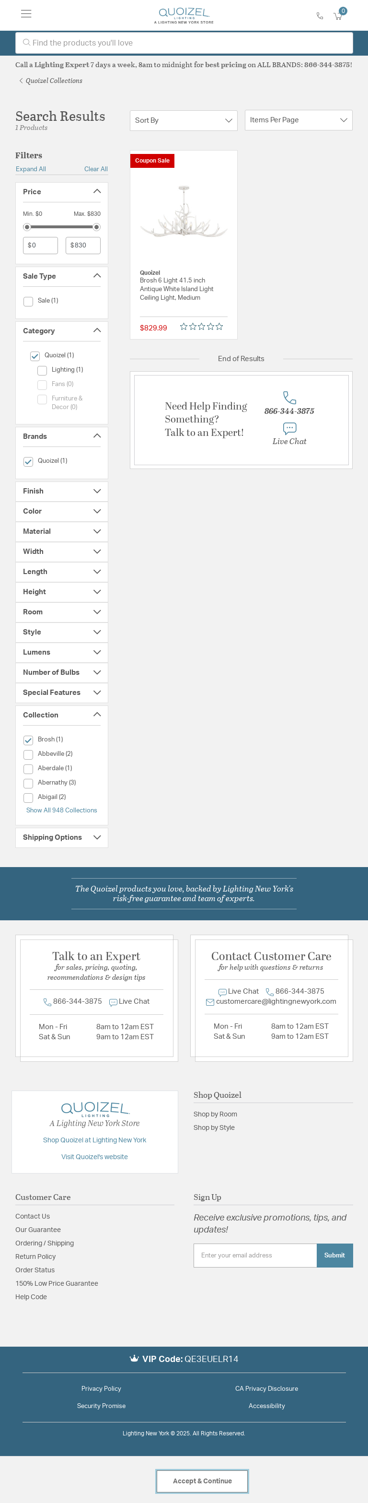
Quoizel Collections (51, 80)
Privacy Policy (101, 1389)
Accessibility (267, 1406)
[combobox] (184, 43)
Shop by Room (215, 1114)
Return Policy (35, 1257)
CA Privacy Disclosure (266, 1389)
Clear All (96, 169)
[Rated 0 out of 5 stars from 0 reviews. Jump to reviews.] (204, 326)
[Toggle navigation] (26, 15)
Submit (334, 1255)
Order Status (35, 1270)
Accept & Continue (202, 1481)
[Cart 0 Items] (343, 16)
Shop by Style (214, 1128)
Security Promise (101, 1406)
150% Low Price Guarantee (56, 1283)
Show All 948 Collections (61, 810)
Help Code (31, 1297)
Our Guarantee (38, 1230)
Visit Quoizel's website (94, 1157)
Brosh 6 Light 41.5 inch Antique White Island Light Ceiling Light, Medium (177, 289)
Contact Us (32, 1216)
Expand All (31, 169)
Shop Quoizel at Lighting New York (94, 1140)
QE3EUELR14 (211, 1359)
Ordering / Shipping (44, 1243)
